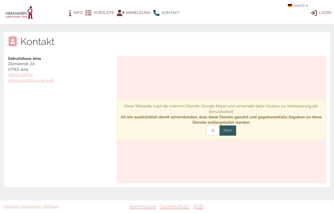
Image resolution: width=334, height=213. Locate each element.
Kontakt (166, 13)
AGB (198, 207)
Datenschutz (175, 207)
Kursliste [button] (99, 13)
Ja (212, 130)
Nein (228, 130)
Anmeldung (134, 13)
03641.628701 (20, 75)
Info (76, 13)
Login (321, 13)
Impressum (143, 207)
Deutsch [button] (298, 5)
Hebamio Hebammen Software (31, 206)
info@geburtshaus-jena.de (31, 80)
